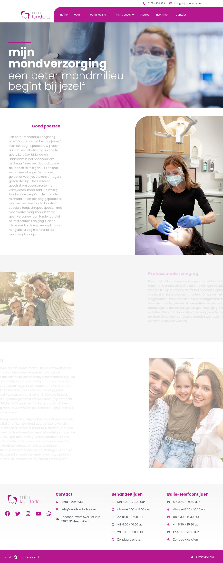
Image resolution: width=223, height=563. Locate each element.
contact (181, 15)
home (64, 15)
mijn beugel (125, 14)
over (78, 14)
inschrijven (162, 15)
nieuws (144, 15)
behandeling (99, 14)
